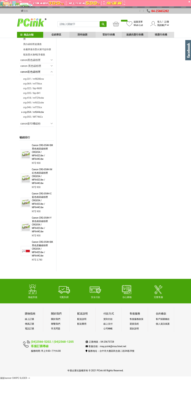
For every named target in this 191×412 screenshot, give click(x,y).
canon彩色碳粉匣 (30, 104)
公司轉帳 (108, 360)
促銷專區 (56, 34)
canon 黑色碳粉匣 (30, 98)
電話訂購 (29, 360)
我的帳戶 (163, 25)
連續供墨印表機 (134, 34)
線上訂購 (29, 351)
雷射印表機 (108, 34)
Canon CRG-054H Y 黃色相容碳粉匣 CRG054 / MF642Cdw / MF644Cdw (42, 257)
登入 (159, 21)
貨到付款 (108, 351)
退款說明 (134, 360)
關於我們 (55, 351)
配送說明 (81, 351)
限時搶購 (82, 34)
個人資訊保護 (163, 356)
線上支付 (108, 356)
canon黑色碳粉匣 (30, 92)
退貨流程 (134, 356)
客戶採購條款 (163, 351)
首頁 (24, 10)
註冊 (166, 21)
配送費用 (81, 356)
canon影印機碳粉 (30, 155)
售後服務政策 (136, 351)
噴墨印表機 (161, 34)
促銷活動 (25, 60)
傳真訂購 (29, 356)
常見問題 (55, 360)
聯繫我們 (55, 356)
